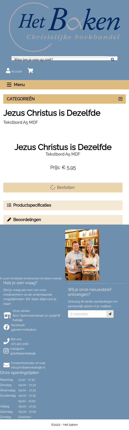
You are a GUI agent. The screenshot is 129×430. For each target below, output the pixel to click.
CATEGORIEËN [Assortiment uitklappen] (21, 99)
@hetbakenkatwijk (23, 353)
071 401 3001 (19, 344)
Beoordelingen (24, 219)
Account (14, 70)
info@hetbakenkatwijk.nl (28, 367)
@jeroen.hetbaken (24, 329)
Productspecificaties (29, 205)
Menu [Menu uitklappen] (15, 84)
